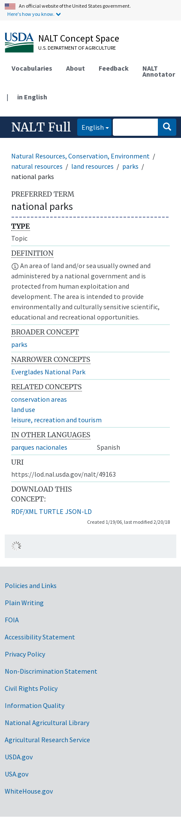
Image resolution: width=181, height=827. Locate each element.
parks (130, 166)
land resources (92, 166)
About (75, 68)
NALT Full (41, 127)
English (90, 126)
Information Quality (34, 705)
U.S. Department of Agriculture (77, 48)
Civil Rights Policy (31, 688)
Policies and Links (31, 585)
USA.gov (16, 774)
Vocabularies (32, 68)
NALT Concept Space (78, 38)
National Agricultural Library (47, 722)
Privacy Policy (25, 654)
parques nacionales (39, 447)
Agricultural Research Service (47, 739)
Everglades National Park (48, 371)
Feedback (114, 68)
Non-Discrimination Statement (51, 671)
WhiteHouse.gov (29, 791)
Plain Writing (24, 602)
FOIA (12, 619)
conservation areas (39, 399)
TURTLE (51, 511)
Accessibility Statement (40, 637)
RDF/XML (24, 511)
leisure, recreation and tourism (56, 419)
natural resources (37, 166)
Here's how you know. (30, 14)
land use (23, 409)
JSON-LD (78, 511)
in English (32, 97)
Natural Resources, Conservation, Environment (80, 156)
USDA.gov (19, 756)
